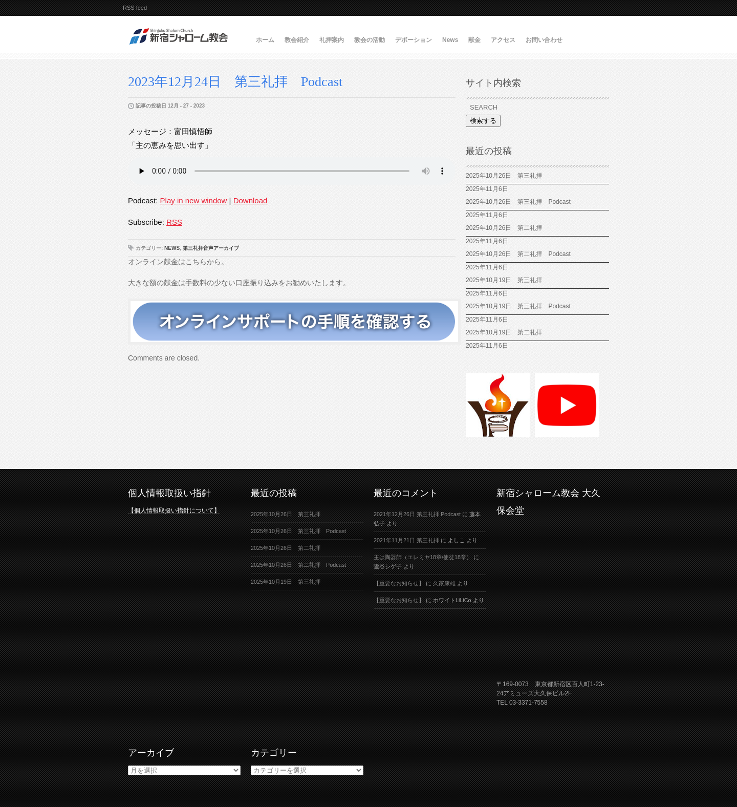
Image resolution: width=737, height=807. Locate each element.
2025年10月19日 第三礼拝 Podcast (518, 306)
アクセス (503, 40)
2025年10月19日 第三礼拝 (507, 280)
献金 (474, 40)
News (450, 40)
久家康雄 (444, 583)
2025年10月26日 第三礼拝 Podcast (518, 201)
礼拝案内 (331, 40)
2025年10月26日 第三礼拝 (504, 175)
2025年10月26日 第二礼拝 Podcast (518, 254)
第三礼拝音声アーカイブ (211, 248)
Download (250, 200)
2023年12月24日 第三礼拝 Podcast (235, 81)
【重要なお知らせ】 (399, 583)
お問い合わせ (544, 40)
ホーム (265, 40)
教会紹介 (297, 40)
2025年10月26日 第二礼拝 (504, 227)
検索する (483, 120)
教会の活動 (369, 40)
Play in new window (193, 200)
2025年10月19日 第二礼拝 (504, 332)
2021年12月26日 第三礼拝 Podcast (417, 514)
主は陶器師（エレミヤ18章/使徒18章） (423, 557)
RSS (174, 222)
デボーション (413, 40)
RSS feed (135, 8)
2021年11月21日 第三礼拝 (406, 540)
